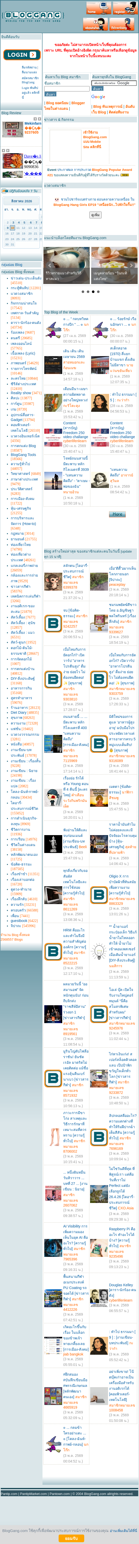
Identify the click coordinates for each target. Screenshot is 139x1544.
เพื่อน (15, 916)
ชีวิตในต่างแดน (23, 845)
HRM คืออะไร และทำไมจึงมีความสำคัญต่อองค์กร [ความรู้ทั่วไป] (74, 941)
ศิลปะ (15, 398)
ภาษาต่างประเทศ (24, 479)
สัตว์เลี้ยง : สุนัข (23, 623)
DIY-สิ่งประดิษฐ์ (23, 678)
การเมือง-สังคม (22, 499)
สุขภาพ (16, 718)
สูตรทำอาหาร (21, 698)
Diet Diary (18, 712)
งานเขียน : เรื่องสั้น (26, 761)
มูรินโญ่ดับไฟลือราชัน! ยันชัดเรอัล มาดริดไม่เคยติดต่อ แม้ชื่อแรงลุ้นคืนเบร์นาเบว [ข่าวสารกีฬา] (76, 1068)
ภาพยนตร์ (18, 363)
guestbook (19, 921)
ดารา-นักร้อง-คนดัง (26, 323)
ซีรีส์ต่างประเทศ (23, 384)
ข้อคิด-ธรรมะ (21, 864)
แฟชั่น (16, 729)
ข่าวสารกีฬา (20, 586)
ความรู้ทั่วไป (20, 464)
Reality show (21, 393)
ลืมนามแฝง (29, 72)
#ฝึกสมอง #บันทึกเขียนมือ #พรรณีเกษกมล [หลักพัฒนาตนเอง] (75, 1385)
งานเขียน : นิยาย (24, 771)
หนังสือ (16, 744)
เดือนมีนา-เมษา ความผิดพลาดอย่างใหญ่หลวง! (75, 394)
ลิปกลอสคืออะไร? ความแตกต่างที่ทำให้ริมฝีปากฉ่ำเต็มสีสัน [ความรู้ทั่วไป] (123, 1127)
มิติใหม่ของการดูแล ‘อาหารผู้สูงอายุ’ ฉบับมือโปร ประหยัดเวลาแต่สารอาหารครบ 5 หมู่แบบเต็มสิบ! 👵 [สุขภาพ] (122, 733)
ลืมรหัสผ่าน (29, 67)
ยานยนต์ (17, 539)
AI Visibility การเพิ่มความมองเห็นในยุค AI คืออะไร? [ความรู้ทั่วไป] (75, 1237)
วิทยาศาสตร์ (20, 474)
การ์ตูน (16, 404)
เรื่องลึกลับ (19, 899)
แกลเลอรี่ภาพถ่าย (24, 566)
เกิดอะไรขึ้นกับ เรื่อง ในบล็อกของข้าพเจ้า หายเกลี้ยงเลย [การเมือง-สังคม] (76, 1338)
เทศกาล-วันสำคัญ (25, 313)
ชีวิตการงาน (20, 829)
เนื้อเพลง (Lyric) (23, 353)
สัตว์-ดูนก (18, 642)
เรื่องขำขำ (19, 874)
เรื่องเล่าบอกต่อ (22, 880)
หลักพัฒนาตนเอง (24, 854)
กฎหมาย (17, 533)
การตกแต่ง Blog (23, 446)
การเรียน (18, 839)
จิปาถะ (16, 926)
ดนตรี (15, 338)
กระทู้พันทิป (20, 288)
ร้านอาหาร (19, 708)
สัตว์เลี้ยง (18, 617)
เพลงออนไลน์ (21, 344)
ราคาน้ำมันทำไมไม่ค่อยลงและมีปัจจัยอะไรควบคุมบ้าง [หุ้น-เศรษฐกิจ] (123, 835)
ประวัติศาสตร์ (22, 489)
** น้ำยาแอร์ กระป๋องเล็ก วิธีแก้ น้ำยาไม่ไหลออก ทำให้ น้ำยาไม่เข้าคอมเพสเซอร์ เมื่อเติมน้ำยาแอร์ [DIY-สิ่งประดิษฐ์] (123, 943)
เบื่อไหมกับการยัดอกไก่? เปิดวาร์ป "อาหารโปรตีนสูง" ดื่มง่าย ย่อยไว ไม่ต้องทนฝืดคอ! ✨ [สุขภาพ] (74, 666)
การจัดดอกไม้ (21, 659)
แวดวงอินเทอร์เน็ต (25, 436)
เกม (13, 409)
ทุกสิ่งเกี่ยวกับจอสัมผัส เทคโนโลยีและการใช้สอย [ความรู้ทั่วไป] (75, 882)
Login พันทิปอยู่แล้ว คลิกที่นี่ (30, 92)
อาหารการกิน (21, 688)
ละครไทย (18, 378)
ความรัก (17, 905)
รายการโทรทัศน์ (24, 369)
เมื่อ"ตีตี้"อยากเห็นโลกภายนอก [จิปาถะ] (122, 574)
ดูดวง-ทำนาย (21, 889)
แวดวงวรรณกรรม (25, 734)
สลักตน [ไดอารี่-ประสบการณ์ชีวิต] (75, 571)
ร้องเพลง (17, 332)
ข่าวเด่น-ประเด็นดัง (26, 278)
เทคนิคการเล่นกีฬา (25, 596)
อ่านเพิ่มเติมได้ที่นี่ (123, 1531)
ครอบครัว (18, 910)
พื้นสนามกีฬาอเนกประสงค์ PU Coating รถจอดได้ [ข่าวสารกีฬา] (76, 1287)
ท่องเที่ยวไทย (21, 545)
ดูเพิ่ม (95, 215)
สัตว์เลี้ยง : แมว (23, 632)
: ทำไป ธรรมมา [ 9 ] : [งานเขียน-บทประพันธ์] (122, 1337)
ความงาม (18, 723)
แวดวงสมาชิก (22, 293)
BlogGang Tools (23, 455)
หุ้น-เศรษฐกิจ (21, 508)
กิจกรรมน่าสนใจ (24, 303)
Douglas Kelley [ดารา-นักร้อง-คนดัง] (122, 1290)
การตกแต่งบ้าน (23, 669)
